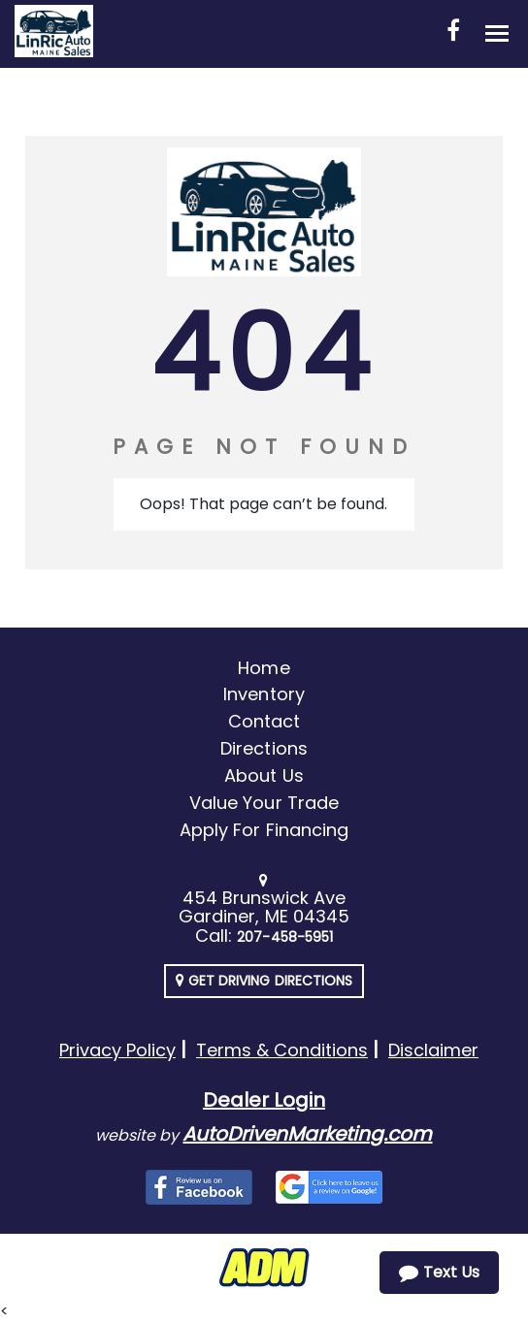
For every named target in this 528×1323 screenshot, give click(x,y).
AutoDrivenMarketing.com (307, 1133)
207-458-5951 (285, 937)
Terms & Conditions (282, 1050)
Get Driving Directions (264, 980)
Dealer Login (264, 1099)
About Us (263, 775)
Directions (264, 748)
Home (263, 668)
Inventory (263, 694)
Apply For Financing (264, 830)
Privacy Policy (117, 1050)
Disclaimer (433, 1050)
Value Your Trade (264, 803)
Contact (264, 721)
